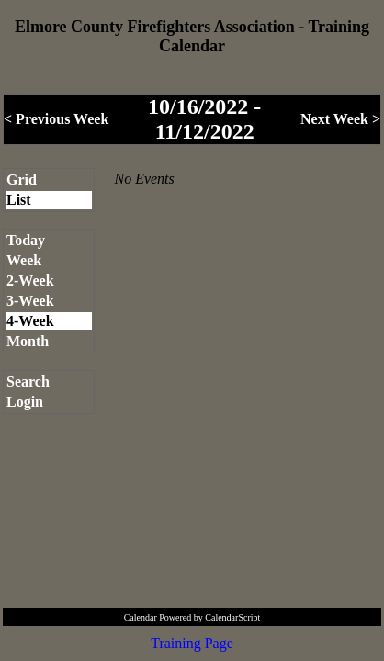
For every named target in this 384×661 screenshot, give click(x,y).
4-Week (30, 321)
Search (28, 381)
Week (23, 260)
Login (24, 401)
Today (25, 240)
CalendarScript (232, 617)
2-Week (30, 280)
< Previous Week (56, 119)
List (18, 199)
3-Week (30, 300)
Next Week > (340, 119)
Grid (21, 179)
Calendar (140, 617)
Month (27, 341)
